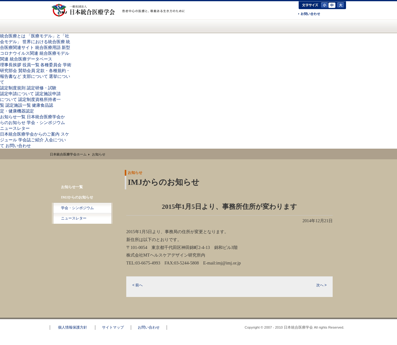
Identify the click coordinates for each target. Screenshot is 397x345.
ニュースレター (15, 128)
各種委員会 (51, 64)
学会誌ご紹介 (31, 139)
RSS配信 (82, 231)
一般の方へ (154, 18)
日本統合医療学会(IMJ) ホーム (60, 26)
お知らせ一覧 (12, 116)
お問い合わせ (309, 14)
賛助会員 (26, 70)
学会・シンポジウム (46, 122)
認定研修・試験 (41, 87)
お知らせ (194, 26)
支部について (35, 76)
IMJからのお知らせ (77, 197)
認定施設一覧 (18, 105)
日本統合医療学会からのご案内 (241, 26)
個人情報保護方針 (72, 327)
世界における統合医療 (43, 41)
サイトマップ (113, 327)
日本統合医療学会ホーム (68, 154)
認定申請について (17, 93)
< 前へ (137, 285)
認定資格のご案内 (159, 26)
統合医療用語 (48, 47)
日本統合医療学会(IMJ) (85, 10)
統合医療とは (87, 26)
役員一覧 (30, 64)
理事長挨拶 (10, 64)
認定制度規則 (12, 87)
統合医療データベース (31, 59)
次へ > (321, 285)
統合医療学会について (122, 26)
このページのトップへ (374, 315)
